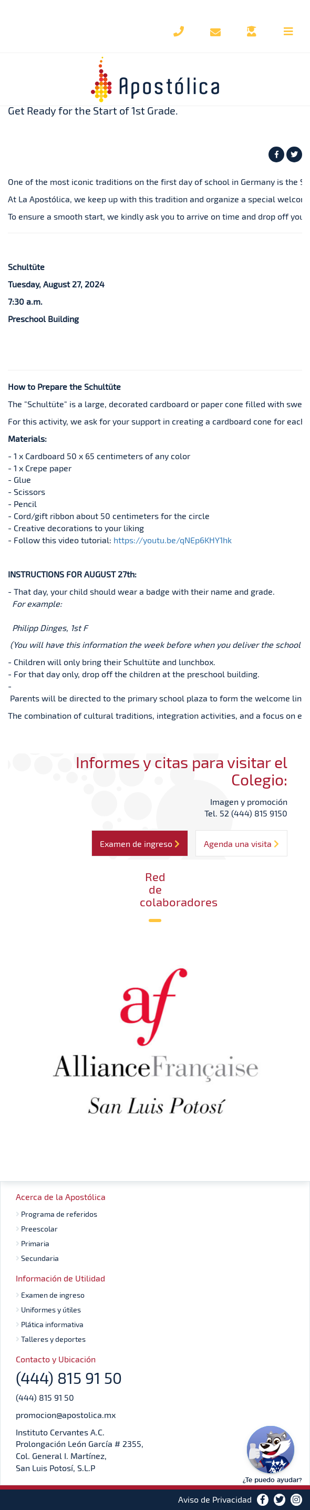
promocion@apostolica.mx (66, 1415)
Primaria (32, 1243)
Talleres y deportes (51, 1339)
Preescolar (37, 1228)
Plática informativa (50, 1324)
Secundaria (37, 1258)
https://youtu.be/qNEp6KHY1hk (172, 540)
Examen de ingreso (50, 1294)
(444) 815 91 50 (45, 1397)
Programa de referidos (56, 1213)
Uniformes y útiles (48, 1309)
